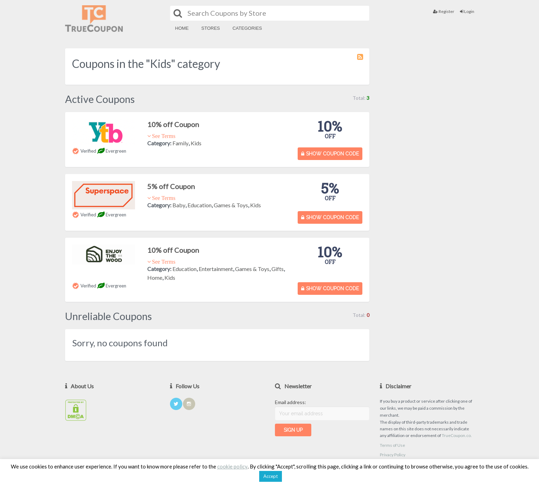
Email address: (290, 402)
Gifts (277, 268)
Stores (210, 28)
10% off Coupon (173, 124)
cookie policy (232, 466)
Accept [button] (270, 476)
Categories (247, 28)
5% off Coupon (171, 186)
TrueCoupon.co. (457, 435)
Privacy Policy (392, 454)
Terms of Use (392, 445)
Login (467, 11)
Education (199, 205)
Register (443, 11)
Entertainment (216, 268)
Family (180, 143)
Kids (196, 143)
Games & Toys (231, 205)
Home (182, 28)
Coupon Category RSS (360, 60)
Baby (178, 205)
